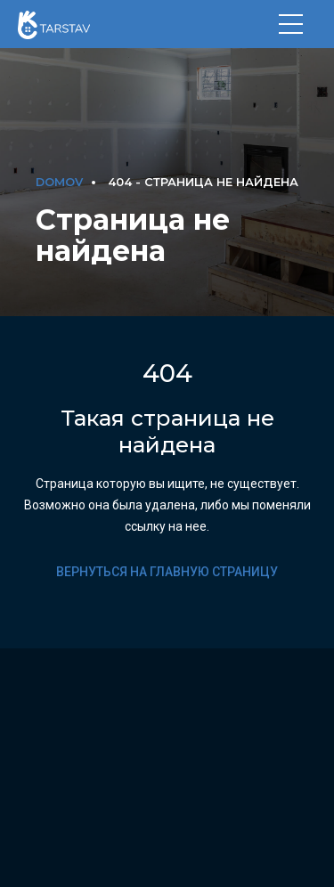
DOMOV (59, 182)
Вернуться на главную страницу (167, 572)
